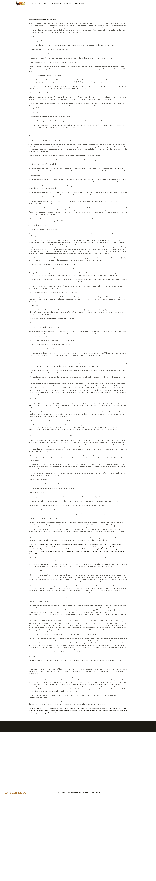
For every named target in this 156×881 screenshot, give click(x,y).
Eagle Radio (65, 792)
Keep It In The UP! (16, 792)
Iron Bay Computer (95, 792)
